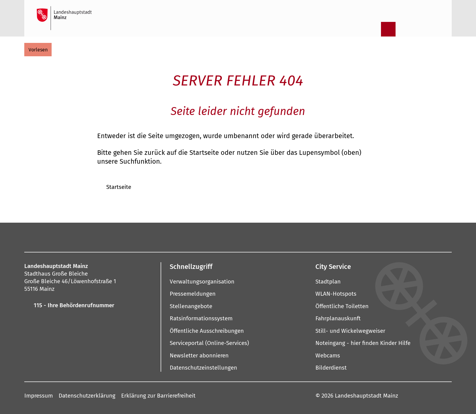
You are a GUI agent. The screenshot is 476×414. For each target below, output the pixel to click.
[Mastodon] (193, 236)
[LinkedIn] (271, 236)
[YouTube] (232, 236)
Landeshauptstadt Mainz (366, 395)
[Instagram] (173, 236)
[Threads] (251, 236)
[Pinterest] (212, 236)
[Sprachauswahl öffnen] (435, 29)
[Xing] (290, 236)
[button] (238, 266)
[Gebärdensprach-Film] (420, 29)
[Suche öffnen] (372, 29)
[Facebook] (160, 236)
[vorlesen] (38, 49)
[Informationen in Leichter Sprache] (404, 29)
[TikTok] (309, 236)
